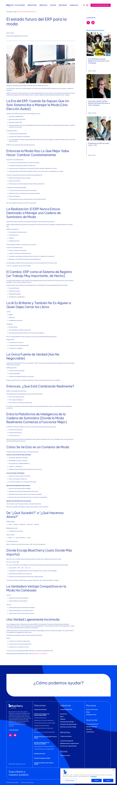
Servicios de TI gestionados (68, 746)
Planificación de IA (39, 752)
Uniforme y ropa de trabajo (68, 727)
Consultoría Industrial (66, 741)
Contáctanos (90, 732)
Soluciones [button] (30, 4)
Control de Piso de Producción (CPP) (44, 745)
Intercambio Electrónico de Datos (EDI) (44, 723)
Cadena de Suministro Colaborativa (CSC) (45, 728)
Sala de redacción (91, 726)
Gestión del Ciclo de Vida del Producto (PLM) (45, 736)
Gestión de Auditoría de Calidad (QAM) (43, 762)
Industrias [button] (40, 4)
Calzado (62, 719)
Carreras (89, 729)
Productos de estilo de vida (68, 724)
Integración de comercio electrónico (44, 720)
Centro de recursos (92, 709)
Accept (108, 780)
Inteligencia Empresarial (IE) (41, 725)
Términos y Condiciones (27, 781)
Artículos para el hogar (67, 721)
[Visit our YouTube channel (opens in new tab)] (15, 735)
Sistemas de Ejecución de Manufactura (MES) (41, 742)
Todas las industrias (66, 709)
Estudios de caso (91, 714)
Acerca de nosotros (92, 724)
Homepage (9, 11)
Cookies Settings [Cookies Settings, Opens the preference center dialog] (69, 780)
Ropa (61, 716)
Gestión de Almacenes (40, 718)
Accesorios (63, 714)
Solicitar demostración (100, 4)
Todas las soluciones (40, 709)
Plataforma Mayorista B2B (42, 757)
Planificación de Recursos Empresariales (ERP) (41, 714)
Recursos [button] (65, 4)
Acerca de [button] (75, 4)
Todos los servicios (66, 736)
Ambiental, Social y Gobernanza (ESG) (44, 731)
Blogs (15, 11)
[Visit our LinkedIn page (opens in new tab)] (10, 735)
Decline (97, 780)
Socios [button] (57, 4)
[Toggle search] (84, 5)
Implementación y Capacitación (69, 743)
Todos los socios (65, 755)
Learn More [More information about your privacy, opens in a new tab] (93, 776)
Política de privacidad (12, 781)
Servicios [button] (49, 4)
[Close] (113, 770)
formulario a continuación (40, 653)
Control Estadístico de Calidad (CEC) (44, 748)
